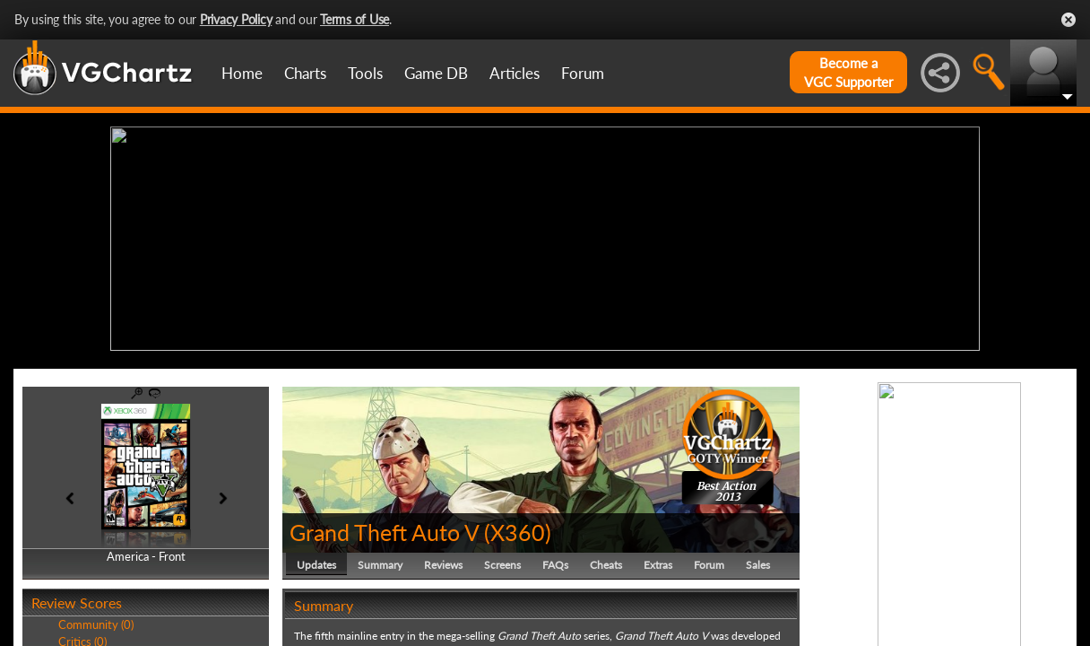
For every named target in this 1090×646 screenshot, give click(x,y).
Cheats (606, 560)
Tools (365, 73)
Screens (502, 560)
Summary (380, 560)
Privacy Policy (236, 19)
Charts (305, 73)
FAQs (555, 560)
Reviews (443, 560)
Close (1068, 20)
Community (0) (96, 621)
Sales (758, 560)
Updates (316, 560)
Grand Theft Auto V (384, 527)
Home (242, 73)
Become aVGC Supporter (848, 72)
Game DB (436, 73)
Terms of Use (354, 19)
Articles (514, 73)
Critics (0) (82, 637)
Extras (658, 560)
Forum (582, 73)
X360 (517, 527)
